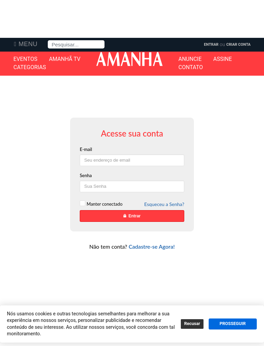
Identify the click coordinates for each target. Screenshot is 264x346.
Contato (190, 67)
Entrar (211, 44)
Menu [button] (28, 44)
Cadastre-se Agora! (152, 246)
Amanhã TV (64, 59)
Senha (86, 175)
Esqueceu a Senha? (164, 204)
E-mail (86, 149)
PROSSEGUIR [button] (233, 324)
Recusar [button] (192, 324)
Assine (222, 59)
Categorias (29, 67)
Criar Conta (238, 44)
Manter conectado (104, 204)
